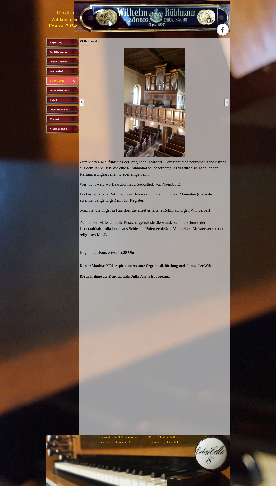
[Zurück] (82, 102)
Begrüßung (56, 42)
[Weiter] (226, 102)
